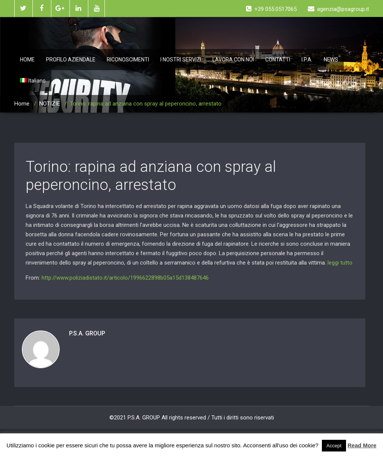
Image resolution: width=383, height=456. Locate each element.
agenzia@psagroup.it (338, 9)
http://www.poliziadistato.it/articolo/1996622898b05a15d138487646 (125, 277)
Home (21, 103)
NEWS (331, 60)
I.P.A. (306, 60)
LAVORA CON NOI (233, 60)
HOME (27, 60)
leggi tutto (340, 262)
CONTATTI (277, 60)
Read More (362, 445)
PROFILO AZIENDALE (70, 60)
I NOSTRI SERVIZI (180, 60)
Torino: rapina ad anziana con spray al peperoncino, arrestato (151, 176)
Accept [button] (333, 445)
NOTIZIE (49, 103)
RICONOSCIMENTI (128, 60)
